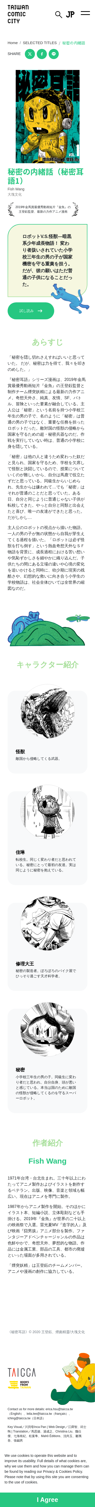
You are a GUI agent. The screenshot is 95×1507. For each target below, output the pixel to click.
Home (13, 43)
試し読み (31, 311)
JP (70, 14)
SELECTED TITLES (40, 43)
